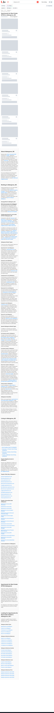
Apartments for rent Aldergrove (6, 627)
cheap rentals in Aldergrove (6, 221)
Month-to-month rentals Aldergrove (7, 666)
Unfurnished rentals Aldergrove (6, 652)
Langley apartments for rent (6, 491)
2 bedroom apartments (10, 232)
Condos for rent (4, 305)
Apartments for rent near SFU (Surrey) (8, 526)
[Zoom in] (52, 708)
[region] (36, 361)
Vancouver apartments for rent (6, 477)
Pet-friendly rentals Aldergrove (6, 654)
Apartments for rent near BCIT (6, 509)
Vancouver (6, 161)
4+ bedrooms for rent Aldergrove (7, 646)
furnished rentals (13, 237)
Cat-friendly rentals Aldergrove (6, 658)
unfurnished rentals (7, 238)
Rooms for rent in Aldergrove (11, 319)
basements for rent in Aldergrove (9, 293)
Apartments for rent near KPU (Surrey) (8, 536)
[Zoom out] (52, 709)
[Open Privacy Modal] (8, 2)
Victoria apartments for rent (6, 498)
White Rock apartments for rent (6, 496)
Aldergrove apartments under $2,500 (7, 678)
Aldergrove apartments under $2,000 (7, 676)
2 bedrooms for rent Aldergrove (6, 642)
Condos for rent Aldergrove (6, 629)
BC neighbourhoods (5, 472)
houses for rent (14, 271)
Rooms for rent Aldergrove (5, 634)
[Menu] (50, 2)
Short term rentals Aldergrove (6, 664)
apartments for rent (11, 250)
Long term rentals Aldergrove (6, 662)
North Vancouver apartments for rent (7, 484)
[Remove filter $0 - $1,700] (17, 8)
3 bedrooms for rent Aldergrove (6, 644)
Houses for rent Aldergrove (6, 632)
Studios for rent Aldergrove (6, 639)
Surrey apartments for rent (5, 480)
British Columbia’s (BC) (11, 155)
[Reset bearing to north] (52, 711)
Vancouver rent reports (12, 212)
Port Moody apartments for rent (6, 493)
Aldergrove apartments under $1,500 (7, 674)
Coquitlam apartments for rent (6, 486)
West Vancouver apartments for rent (7, 489)
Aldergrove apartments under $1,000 (7, 672)
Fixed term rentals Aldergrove (6, 668)
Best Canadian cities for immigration (9, 448)
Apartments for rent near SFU (6, 507)
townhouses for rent (10, 283)
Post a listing (44, 2)
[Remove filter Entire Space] (11, 8)
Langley (7, 156)
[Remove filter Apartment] (5, 8)
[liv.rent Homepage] (3, 2)
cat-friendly (8, 340)
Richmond (3, 220)
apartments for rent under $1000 (7, 222)
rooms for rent (8, 389)
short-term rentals (9, 374)
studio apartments (13, 233)
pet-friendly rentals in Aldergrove (7, 338)
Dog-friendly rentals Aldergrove (6, 656)
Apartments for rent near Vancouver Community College (7, 514)
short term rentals (9, 240)
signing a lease (4, 193)
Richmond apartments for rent (6, 482)
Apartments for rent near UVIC (6, 524)
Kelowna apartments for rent (6, 495)
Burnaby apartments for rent (6, 479)
